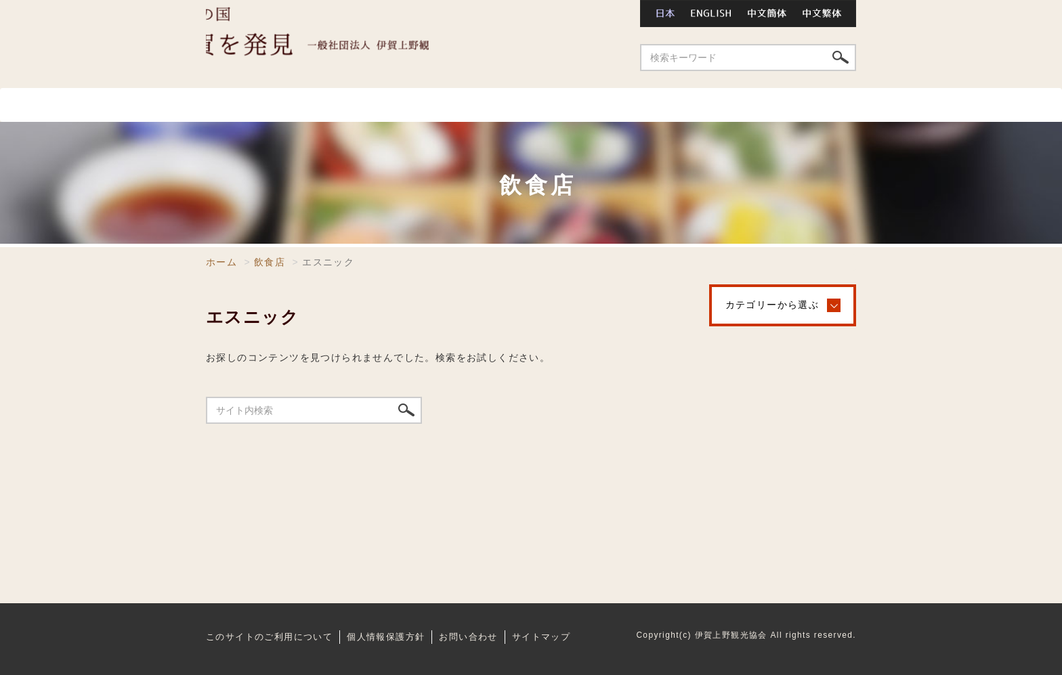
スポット (307, 105)
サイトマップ (541, 635)
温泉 (483, 105)
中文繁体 (826, 13)
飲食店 (401, 105)
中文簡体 (768, 13)
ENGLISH (711, 13)
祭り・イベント (701, 105)
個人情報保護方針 (386, 635)
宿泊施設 (573, 105)
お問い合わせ (585, 13)
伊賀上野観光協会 (368, 44)
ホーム (231, 105)
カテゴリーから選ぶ (772, 304)
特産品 (816, 105)
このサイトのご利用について (269, 635)
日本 (661, 13)
